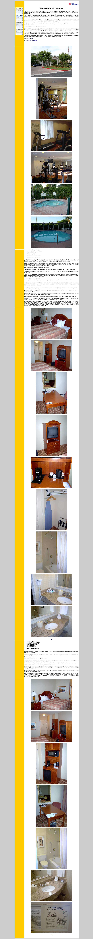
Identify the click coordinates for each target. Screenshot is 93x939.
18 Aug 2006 (29, 40)
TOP (51, 639)
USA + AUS (30, 38)
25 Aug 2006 (34, 40)
